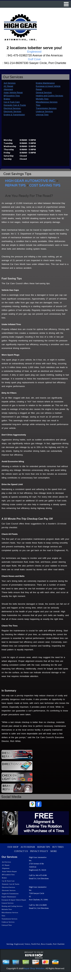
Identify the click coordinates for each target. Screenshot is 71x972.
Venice (27, 944)
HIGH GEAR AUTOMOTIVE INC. (30, 181)
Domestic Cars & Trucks (15, 105)
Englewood (18, 944)
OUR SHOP (12, 847)
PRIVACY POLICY (39, 851)
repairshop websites (34, 956)
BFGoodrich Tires (12, 95)
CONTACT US (21, 851)
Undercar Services (44, 111)
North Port (35, 944)
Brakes (7, 99)
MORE (53, 851)
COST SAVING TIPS (44, 185)
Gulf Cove (34, 59)
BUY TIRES (58, 847)
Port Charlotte (58, 944)
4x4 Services (9, 83)
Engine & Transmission (14, 114)
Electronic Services (12, 111)
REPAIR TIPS (15, 185)
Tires (38, 105)
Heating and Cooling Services (49, 95)
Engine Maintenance (45, 83)
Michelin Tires (42, 99)
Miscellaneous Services (46, 102)
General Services (44, 92)
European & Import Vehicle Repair (14, 900)
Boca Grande (46, 944)
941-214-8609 (41, 905)
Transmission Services (46, 108)
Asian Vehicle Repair (13, 92)
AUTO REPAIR (28, 847)
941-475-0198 (41, 875)
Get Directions (43, 878)
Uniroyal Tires (42, 114)
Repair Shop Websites (34, 968)
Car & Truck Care (12, 102)
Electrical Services (12, 108)
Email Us (32, 878)
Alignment (8, 89)
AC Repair (8, 86)
